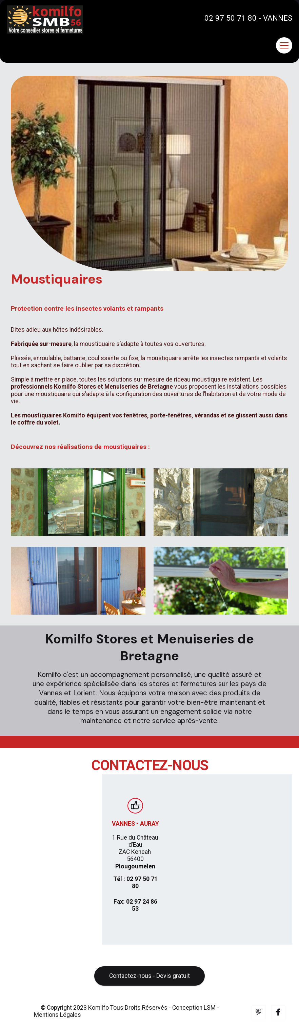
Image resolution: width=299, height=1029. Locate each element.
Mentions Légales (57, 1025)
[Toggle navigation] (284, 45)
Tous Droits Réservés (138, 1017)
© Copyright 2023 (64, 1017)
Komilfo (98, 1017)
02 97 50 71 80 (230, 18)
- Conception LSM (192, 1017)
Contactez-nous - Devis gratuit (149, 986)
